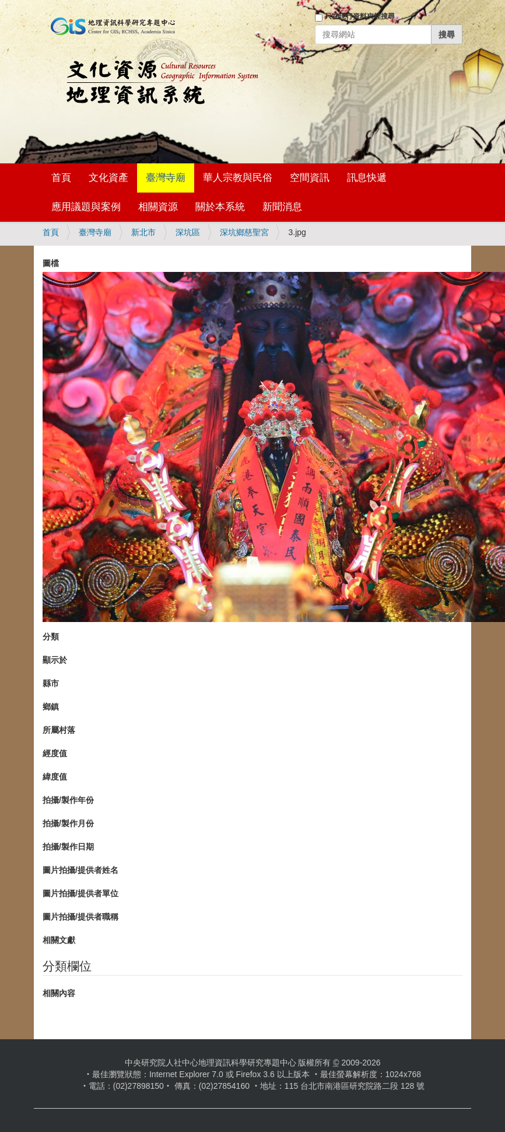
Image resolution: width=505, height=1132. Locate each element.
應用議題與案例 (86, 206)
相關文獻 (59, 940)
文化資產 (108, 177)
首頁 (61, 177)
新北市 (143, 232)
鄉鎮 (51, 706)
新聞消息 (282, 206)
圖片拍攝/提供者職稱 (80, 916)
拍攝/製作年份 (68, 800)
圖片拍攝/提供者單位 (80, 893)
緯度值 (55, 776)
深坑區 (188, 232)
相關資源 (158, 206)
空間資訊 (309, 177)
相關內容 (59, 993)
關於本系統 (220, 206)
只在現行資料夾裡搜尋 (360, 16)
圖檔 (51, 263)
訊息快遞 (367, 177)
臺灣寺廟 (165, 177)
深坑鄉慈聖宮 (244, 232)
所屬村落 (59, 730)
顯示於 (55, 660)
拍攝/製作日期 (68, 846)
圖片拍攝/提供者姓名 (80, 870)
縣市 (51, 683)
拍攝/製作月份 (68, 823)
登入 (298, 50)
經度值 (55, 753)
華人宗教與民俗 (237, 177)
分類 (51, 636)
